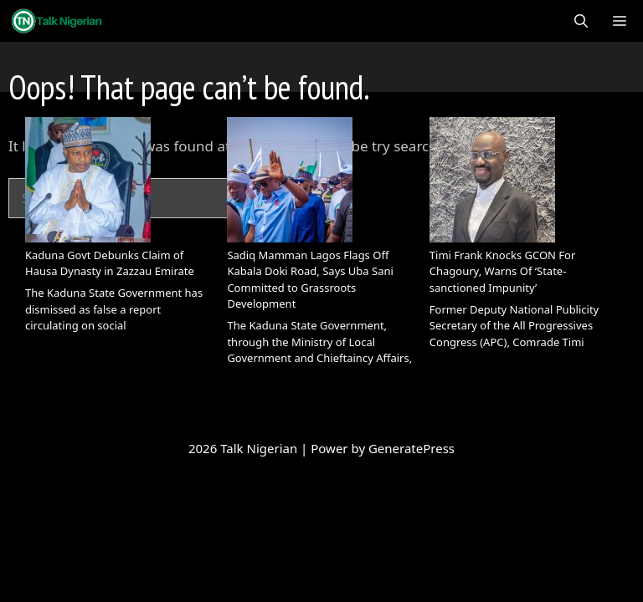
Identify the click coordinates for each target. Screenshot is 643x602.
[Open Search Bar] (581, 21)
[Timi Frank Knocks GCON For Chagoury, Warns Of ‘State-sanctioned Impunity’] (492, 182)
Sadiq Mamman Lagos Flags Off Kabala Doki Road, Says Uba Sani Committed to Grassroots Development (310, 279)
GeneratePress (411, 448)
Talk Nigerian (260, 448)
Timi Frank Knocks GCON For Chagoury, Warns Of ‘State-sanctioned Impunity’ (503, 271)
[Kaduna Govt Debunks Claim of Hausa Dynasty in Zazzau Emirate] (88, 182)
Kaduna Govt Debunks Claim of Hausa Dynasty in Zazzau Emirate (109, 263)
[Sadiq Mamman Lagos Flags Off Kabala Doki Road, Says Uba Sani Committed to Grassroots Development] (289, 182)
